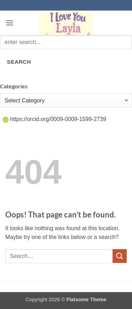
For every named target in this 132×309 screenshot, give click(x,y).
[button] (9, 22)
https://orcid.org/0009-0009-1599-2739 (54, 119)
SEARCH (19, 62)
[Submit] (120, 256)
